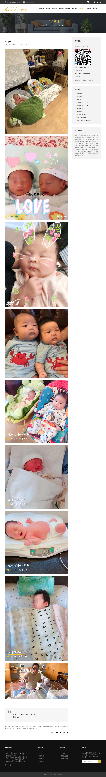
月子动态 (74, 8)
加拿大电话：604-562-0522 (89, 755)
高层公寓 (79, 96)
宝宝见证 (81, 8)
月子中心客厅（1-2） (82, 102)
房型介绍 (54, 8)
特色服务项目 (64, 756)
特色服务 (68, 8)
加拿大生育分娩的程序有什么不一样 (16, 753)
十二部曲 (63, 753)
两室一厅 (79, 93)
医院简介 (61, 8)
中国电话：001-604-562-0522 (90, 757)
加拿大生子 (52, 25)
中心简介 (41, 753)
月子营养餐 (88, 8)
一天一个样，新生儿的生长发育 (15, 759)
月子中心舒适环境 (81, 114)
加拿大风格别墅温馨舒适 (83, 120)
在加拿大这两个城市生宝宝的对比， (16, 761)
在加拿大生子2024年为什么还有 (15, 755)
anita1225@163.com (30, 2)
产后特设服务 (64, 758)
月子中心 (41, 8)
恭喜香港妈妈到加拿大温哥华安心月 (16, 757)
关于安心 (48, 8)
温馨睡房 (79, 111)
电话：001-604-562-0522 (82, 67)
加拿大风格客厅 (81, 117)
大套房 (78, 99)
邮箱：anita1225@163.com (83, 73)
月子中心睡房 (80, 108)
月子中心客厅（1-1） (82, 105)
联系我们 (95, 8)
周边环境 (41, 756)
